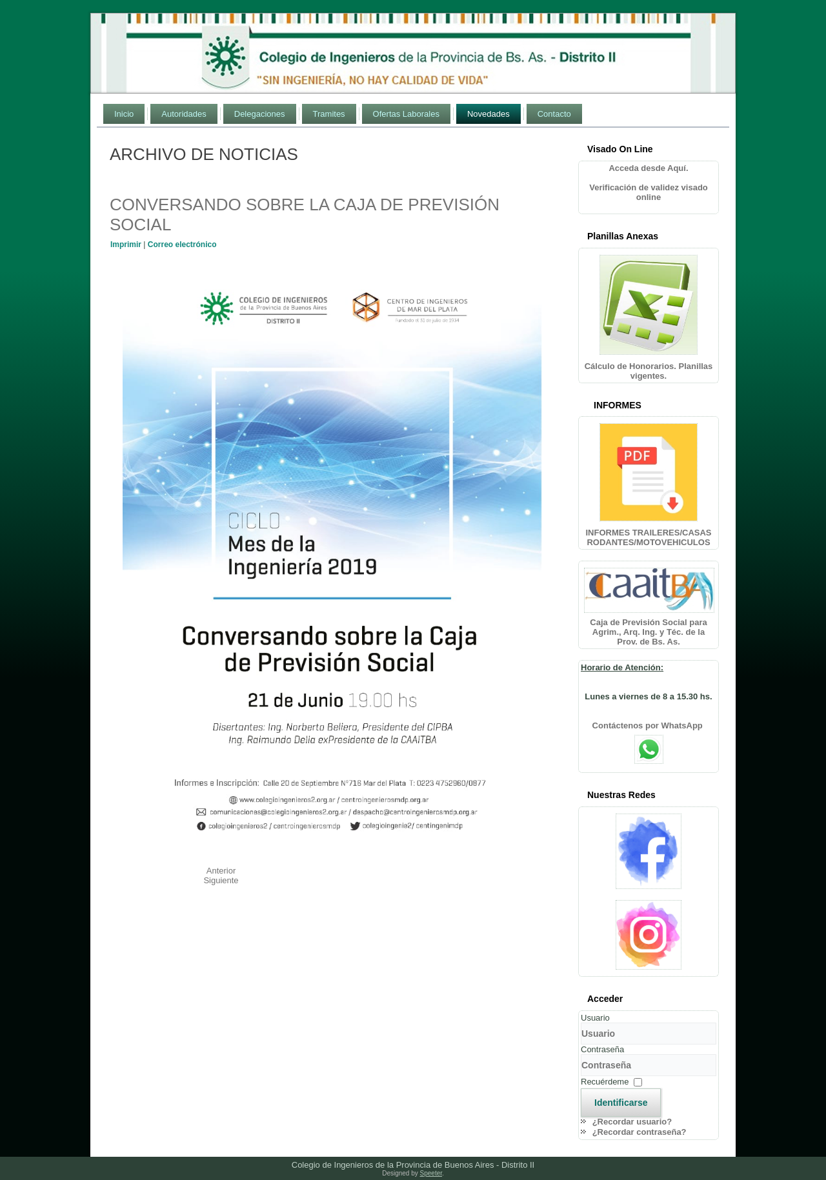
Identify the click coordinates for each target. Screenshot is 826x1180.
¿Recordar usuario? (632, 1121)
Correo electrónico (182, 244)
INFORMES (617, 405)
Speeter (431, 1173)
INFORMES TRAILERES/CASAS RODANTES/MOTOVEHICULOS (648, 537)
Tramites (329, 114)
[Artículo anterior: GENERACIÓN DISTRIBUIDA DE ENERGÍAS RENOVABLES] (221, 870)
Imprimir (126, 244)
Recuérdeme (605, 1081)
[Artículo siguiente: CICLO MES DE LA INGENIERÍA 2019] (220, 880)
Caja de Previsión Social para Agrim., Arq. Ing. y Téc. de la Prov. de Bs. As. (648, 631)
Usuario (595, 1018)
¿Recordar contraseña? (639, 1132)
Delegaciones (259, 114)
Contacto (554, 114)
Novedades (488, 114)
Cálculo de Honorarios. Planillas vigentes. (649, 371)
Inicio (124, 114)
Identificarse (620, 1102)
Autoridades (183, 114)
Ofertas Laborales (406, 114)
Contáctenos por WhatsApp (648, 725)
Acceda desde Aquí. (648, 168)
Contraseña (602, 1049)
